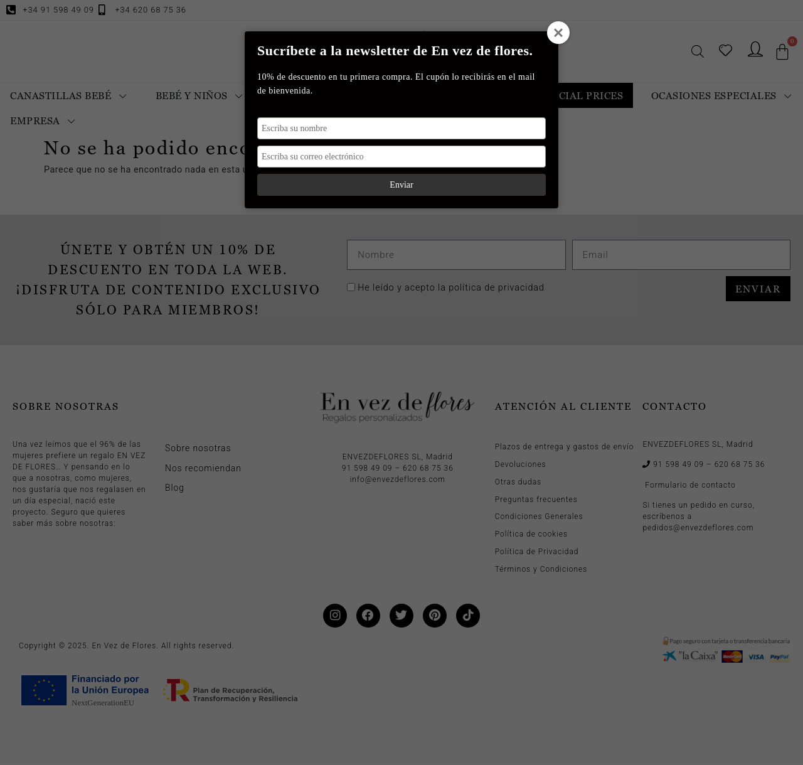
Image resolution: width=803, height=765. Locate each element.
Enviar (401, 185)
